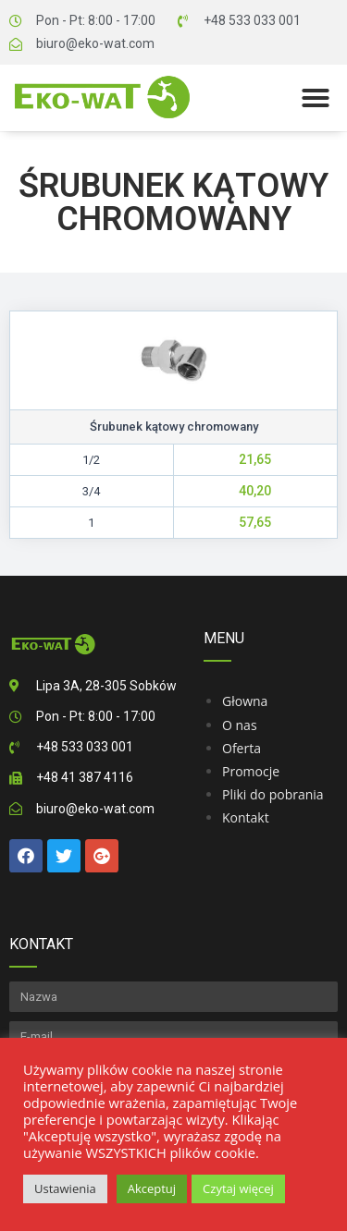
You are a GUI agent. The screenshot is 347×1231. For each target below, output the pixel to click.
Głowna (244, 701)
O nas (239, 725)
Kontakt (245, 817)
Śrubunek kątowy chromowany (173, 202)
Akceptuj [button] (152, 1188)
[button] (315, 98)
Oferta (241, 748)
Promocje (250, 771)
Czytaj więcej (238, 1188)
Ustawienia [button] (65, 1188)
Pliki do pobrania (273, 794)
